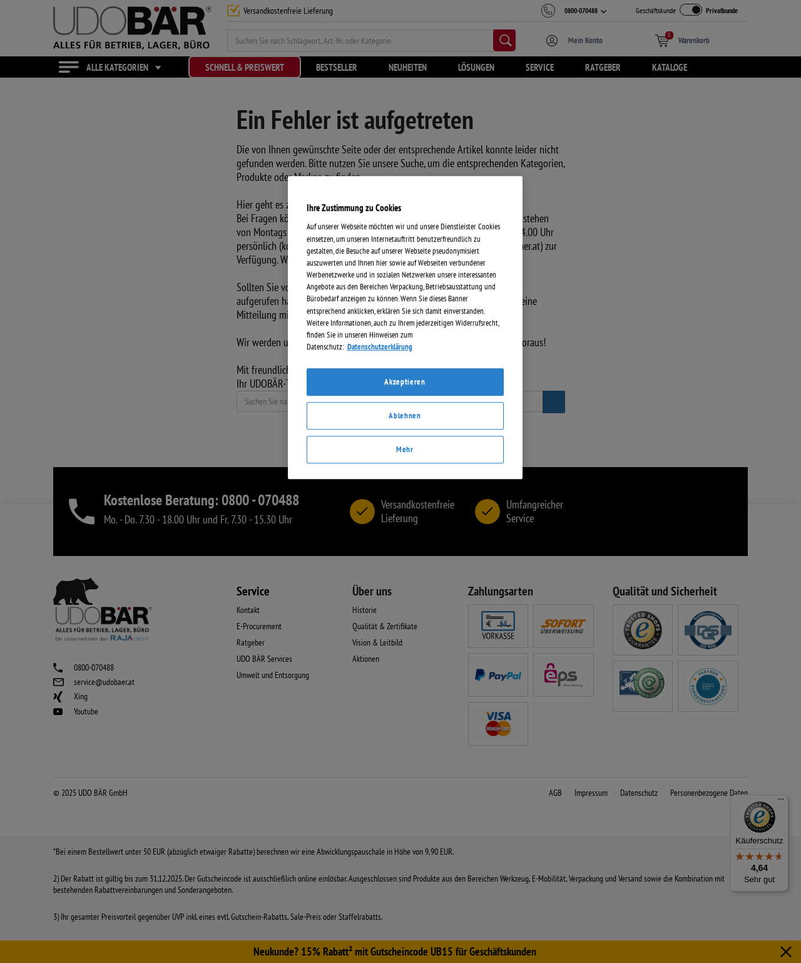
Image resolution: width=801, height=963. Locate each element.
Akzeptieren (404, 638)
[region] (405, 584)
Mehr (405, 706)
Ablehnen (405, 672)
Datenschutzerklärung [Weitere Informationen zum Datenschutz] (379, 603)
